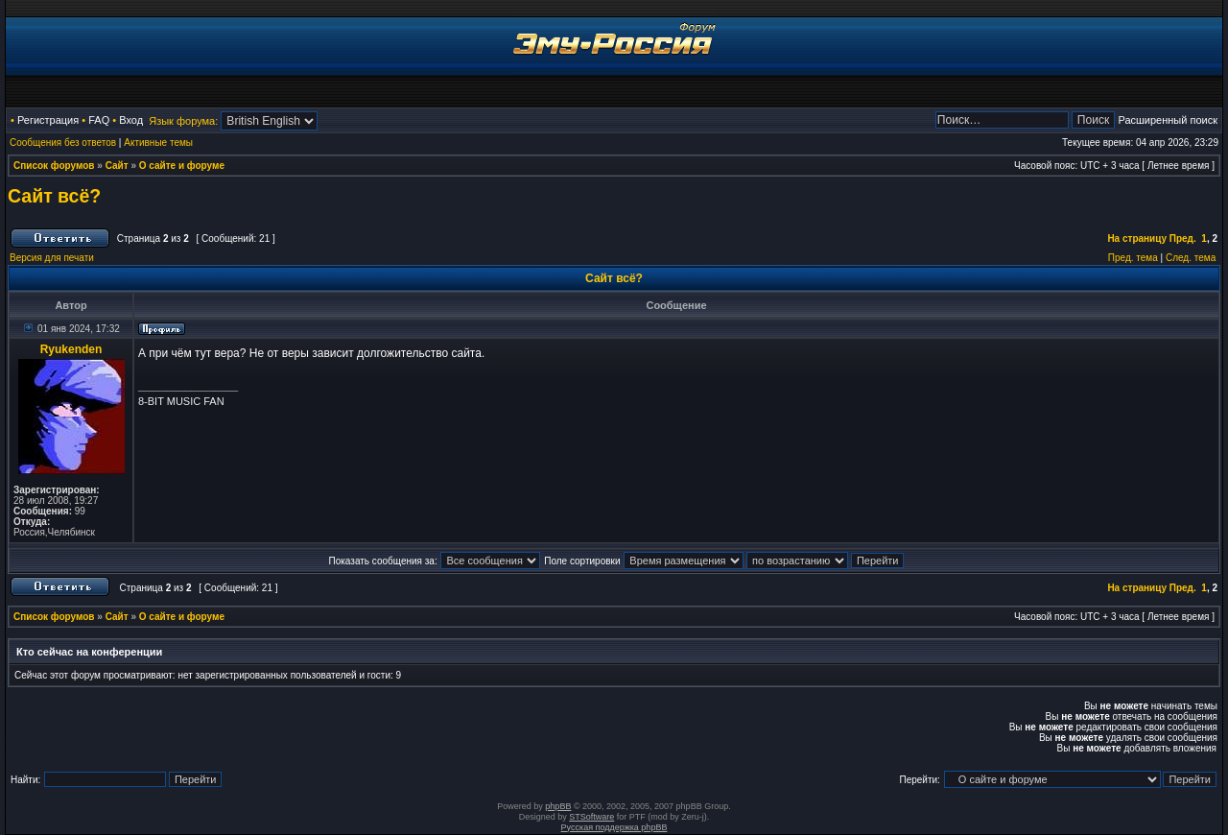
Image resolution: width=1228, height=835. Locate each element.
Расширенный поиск (1167, 120)
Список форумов (54, 165)
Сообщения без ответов (63, 142)
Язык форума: (183, 121)
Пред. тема (1133, 257)
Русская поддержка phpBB (614, 827)
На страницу (1137, 238)
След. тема (1191, 257)
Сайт (117, 165)
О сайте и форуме (181, 165)
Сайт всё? (54, 195)
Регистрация (48, 120)
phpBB (558, 806)
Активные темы (158, 142)
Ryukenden (71, 349)
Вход (131, 120)
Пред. (1182, 238)
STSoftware (591, 817)
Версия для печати (52, 257)
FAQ (98, 120)
